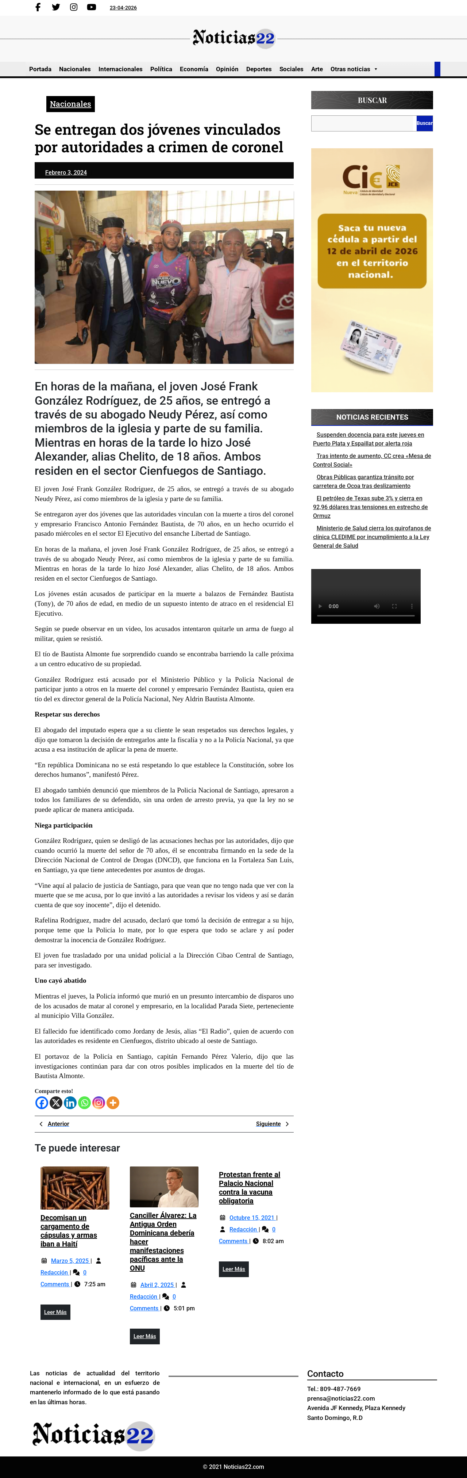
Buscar (372, 100)
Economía (194, 69)
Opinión (227, 69)
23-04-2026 (123, 8)
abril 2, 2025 (157, 1285)
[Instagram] (98, 1102)
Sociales (291, 69)
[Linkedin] (70, 1102)
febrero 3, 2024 (66, 172)
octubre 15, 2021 (252, 1217)
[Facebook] (41, 1102)
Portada (40, 69)
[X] (56, 1102)
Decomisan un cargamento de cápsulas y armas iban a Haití (68, 1230)
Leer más (57, 1314)
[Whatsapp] (84, 1102)
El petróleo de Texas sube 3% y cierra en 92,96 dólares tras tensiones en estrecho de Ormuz (370, 507)
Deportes (259, 69)
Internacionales (121, 69)
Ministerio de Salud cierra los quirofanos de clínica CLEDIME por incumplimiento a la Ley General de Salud (372, 537)
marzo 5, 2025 (70, 1260)
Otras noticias (355, 69)
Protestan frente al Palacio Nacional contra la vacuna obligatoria (249, 1187)
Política (161, 69)
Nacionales (75, 69)
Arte (317, 69)
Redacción (54, 1272)
